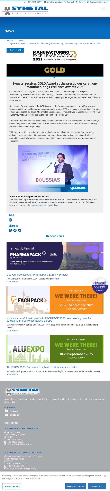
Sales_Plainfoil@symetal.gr (20, 444)
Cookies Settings (12, 487)
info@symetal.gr (54, 2)
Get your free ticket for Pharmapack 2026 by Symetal (37, 274)
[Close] (105, 477)
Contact (70, 2)
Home (10, 40)
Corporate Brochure (99, 2)
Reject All (96, 487)
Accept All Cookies (75, 487)
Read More (12, 281)
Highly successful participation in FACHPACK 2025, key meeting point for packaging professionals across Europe (49, 319)
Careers (82, 2)
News (21, 40)
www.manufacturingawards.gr (44, 205)
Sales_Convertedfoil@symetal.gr (22, 468)
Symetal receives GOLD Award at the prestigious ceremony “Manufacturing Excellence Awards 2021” (55, 43)
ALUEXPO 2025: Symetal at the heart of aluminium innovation (42, 367)
